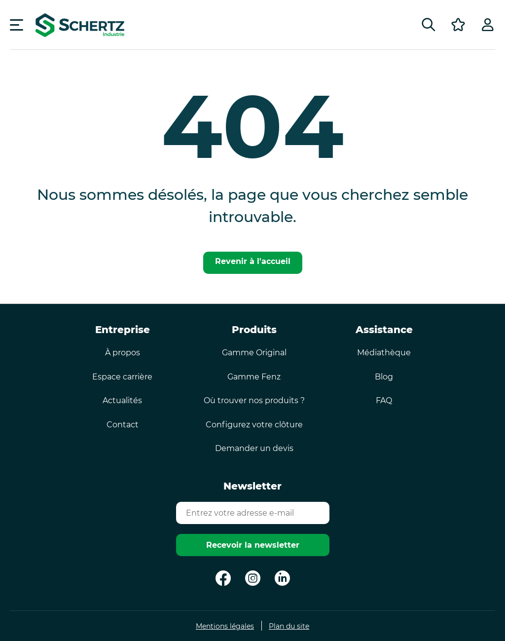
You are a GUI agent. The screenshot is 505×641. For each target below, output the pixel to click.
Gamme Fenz (254, 376)
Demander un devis (254, 448)
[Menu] (16, 24)
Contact (123, 424)
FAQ (384, 400)
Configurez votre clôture (254, 424)
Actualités (122, 400)
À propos (122, 352)
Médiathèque (384, 352)
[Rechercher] (428, 24)
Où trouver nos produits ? (254, 400)
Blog (384, 376)
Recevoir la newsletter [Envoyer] (252, 545)
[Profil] (487, 24)
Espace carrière (122, 376)
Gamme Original (254, 352)
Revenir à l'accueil (252, 261)
